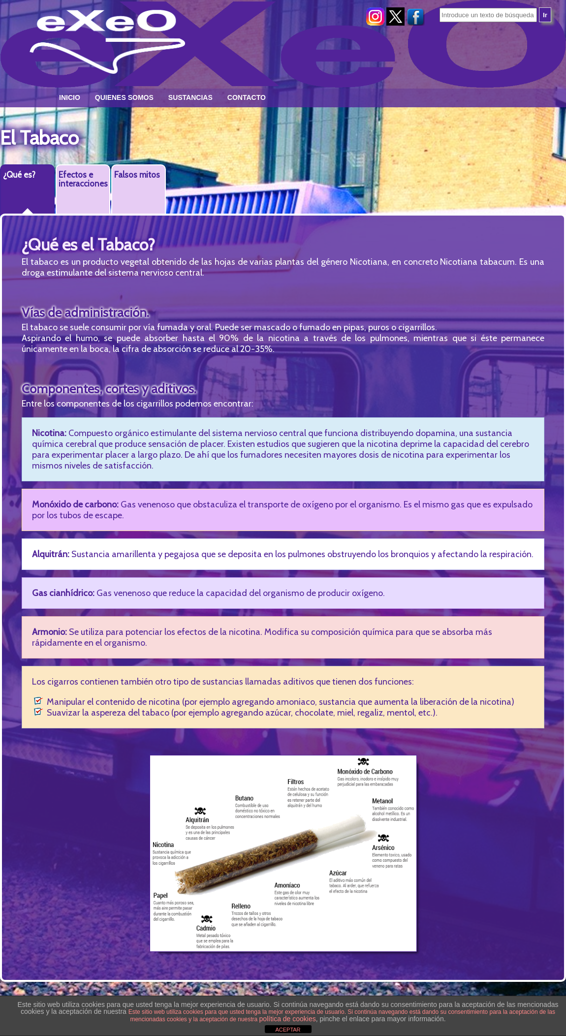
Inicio (69, 97)
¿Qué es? (19, 175)
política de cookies (287, 1019)
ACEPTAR (287, 1030)
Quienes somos (124, 97)
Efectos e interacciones (83, 179)
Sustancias (190, 97)
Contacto (246, 97)
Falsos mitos (137, 175)
